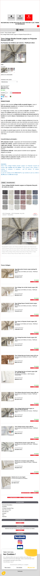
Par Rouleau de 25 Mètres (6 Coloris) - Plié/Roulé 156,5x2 (26, 357)
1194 (19, 329)
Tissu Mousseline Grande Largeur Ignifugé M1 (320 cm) (26, 270)
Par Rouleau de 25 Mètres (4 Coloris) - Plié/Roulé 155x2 (26, 340)
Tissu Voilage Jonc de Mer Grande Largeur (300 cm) (26, 288)
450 (18, 433)
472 (18, 467)
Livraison (4, 513)
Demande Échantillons (7, 505)
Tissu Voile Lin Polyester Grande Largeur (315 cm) (26, 322)
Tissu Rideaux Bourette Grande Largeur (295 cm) (26, 392)
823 (18, 295)
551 (18, 416)
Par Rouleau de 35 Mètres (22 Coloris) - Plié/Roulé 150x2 (26, 411)
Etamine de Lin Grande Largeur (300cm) (24, 460)
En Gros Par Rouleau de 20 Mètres (19, 478)
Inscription (4, 506)
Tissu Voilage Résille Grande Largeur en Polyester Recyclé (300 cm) (19, 39)
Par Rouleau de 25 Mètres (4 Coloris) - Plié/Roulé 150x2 (26, 463)
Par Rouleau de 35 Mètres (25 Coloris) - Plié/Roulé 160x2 (26, 272)
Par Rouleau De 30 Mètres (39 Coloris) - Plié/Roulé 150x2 (26, 429)
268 (18, 379)
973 (18, 277)
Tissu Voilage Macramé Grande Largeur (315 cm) (26, 355)
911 (18, 399)
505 (18, 362)
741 (18, 311)
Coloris (3, 182)
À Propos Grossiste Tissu (8, 508)
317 (15, 482)
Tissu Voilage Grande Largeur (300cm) (24, 426)
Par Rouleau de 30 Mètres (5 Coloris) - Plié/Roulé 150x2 (26, 290)
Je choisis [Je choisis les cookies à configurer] (19, 567)
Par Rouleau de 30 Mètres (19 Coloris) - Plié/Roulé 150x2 (26, 445)
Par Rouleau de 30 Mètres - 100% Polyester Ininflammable (25, 374)
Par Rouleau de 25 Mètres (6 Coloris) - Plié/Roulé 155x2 (26, 306)
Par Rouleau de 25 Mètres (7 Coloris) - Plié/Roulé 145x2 (26, 394)
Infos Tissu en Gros (6, 510)
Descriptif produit (10, 182)
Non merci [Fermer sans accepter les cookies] (7, 567)
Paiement (4, 516)
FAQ (3, 515)
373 (18, 345)
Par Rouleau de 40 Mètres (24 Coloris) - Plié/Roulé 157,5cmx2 (26, 324)
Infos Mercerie (5, 511)
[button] (4, 573)
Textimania (20, 571)
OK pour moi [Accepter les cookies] (31, 567)
